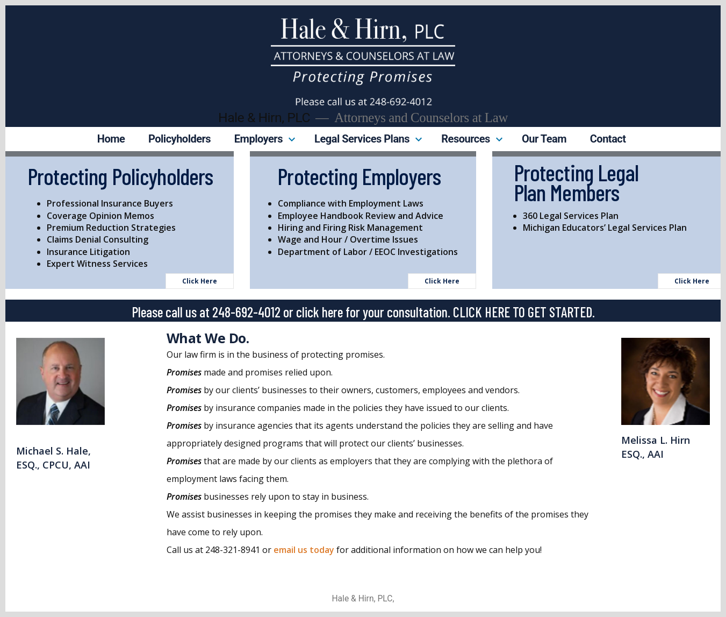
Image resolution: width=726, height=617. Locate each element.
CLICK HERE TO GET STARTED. (522, 311)
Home (111, 138)
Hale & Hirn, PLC (264, 117)
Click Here (199, 281)
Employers (258, 138)
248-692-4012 (246, 311)
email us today (304, 550)
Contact (608, 138)
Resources (465, 138)
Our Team (544, 138)
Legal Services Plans (361, 138)
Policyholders (179, 138)
